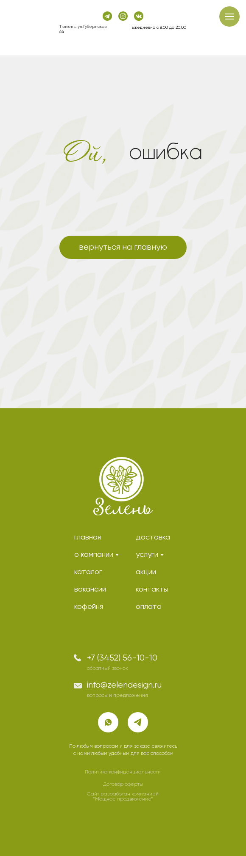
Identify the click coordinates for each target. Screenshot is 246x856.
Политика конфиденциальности (123, 772)
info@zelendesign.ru (124, 685)
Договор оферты (123, 784)
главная (87, 537)
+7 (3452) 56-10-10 (122, 658)
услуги (147, 555)
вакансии (90, 589)
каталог (88, 572)
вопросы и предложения (117, 695)
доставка (153, 537)
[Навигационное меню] (229, 16)
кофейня (88, 607)
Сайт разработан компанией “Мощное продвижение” (123, 797)
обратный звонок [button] (107, 668)
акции (146, 572)
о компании (93, 555)
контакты (152, 589)
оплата (149, 607)
